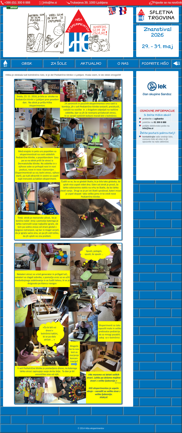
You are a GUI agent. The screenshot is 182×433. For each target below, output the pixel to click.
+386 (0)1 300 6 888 (17, 2)
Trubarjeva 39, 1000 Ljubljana (89, 2)
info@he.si (50, 2)
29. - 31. (152, 46)
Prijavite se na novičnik (165, 2)
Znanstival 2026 (157, 32)
